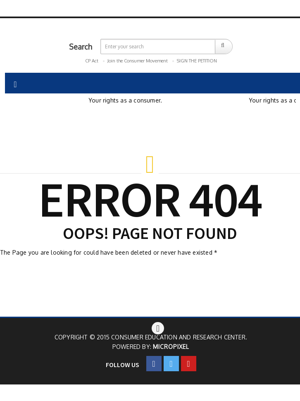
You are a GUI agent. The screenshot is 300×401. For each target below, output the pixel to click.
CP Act (91, 61)
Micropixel (171, 346)
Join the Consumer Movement (137, 61)
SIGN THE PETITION (197, 61)
